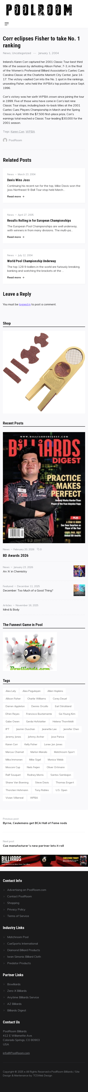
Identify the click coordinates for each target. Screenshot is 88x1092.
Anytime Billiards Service (23, 997)
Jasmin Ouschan (25, 729)
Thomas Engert (65, 782)
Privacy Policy (16, 909)
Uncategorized (21, 53)
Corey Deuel (60, 698)
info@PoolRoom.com (16, 1053)
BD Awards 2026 (15, 555)
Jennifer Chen (71, 729)
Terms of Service (18, 916)
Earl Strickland (63, 706)
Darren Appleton (15, 706)
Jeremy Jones (13, 736)
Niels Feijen (33, 767)
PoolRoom (12, 140)
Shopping (13, 903)
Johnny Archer (36, 736)
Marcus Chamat (15, 751)
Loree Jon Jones (53, 744)
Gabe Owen (12, 721)
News (7, 53)
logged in (25, 304)
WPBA (30, 131)
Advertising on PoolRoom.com (26, 890)
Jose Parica (57, 736)
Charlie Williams (36, 698)
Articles (7, 605)
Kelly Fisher (31, 744)
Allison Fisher (13, 698)
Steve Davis (42, 782)
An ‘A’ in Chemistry (15, 571)
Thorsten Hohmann (17, 790)
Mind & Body (11, 609)
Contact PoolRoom (19, 896)
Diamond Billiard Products (23, 950)
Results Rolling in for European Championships (39, 220)
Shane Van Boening (17, 782)
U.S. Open (61, 790)
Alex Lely (11, 690)
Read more (15, 196)
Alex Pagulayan (32, 690)
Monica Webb (55, 759)
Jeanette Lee (49, 729)
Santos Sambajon (60, 774)
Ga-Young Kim (67, 713)
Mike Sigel (35, 759)
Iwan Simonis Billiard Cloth (24, 956)
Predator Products (19, 963)
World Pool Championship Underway (31, 261)
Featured (8, 586)
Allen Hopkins (55, 690)
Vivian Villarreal (14, 797)
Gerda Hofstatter (36, 721)
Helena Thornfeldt (63, 721)
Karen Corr (17, 131)
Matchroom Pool (17, 937)
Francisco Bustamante (39, 713)
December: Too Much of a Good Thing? (28, 590)
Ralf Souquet (13, 774)
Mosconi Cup (13, 767)
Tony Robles (42, 790)
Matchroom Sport (64, 751)
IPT (7, 729)
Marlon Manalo (38, 751)
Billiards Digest (16, 1010)
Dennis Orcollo (39, 706)
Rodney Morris (35, 774)
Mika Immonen (14, 759)
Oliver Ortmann (56, 767)
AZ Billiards (14, 1004)
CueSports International (22, 943)
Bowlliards (14, 984)
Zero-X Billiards (17, 991)
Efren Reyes (12, 713)
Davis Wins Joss (18, 180)
